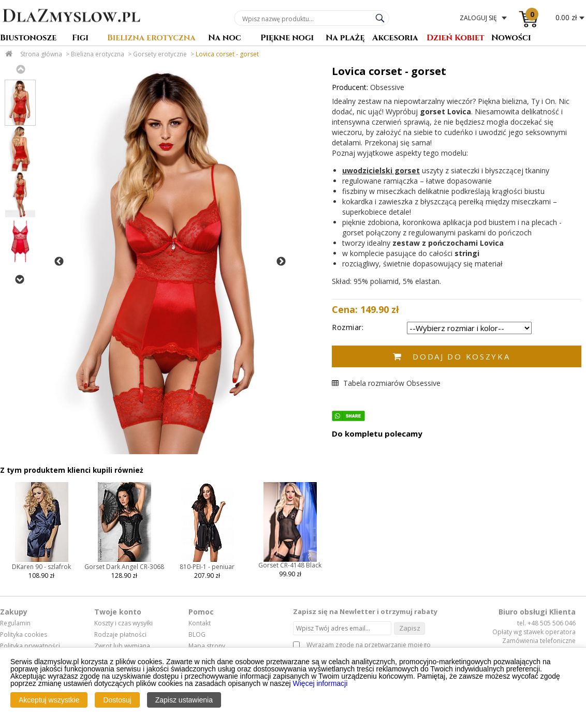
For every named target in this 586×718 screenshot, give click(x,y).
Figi (80, 38)
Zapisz (409, 628)
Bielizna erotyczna (151, 38)
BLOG (197, 635)
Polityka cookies (23, 635)
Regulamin (15, 623)
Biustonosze (28, 38)
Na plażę (345, 38)
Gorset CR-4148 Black (289, 565)
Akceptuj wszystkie (49, 700)
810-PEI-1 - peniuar (207, 566)
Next (19, 279)
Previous (20, 69)
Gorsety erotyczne (160, 54)
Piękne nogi (287, 38)
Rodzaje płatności (120, 635)
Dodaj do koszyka (461, 356)
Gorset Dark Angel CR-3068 (124, 566)
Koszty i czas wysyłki (123, 623)
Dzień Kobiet (456, 38)
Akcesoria (395, 38)
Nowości (511, 38)
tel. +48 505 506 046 (546, 623)
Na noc (224, 38)
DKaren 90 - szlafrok (41, 566)
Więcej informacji (320, 683)
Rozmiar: (347, 327)
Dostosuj (117, 700)
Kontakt (199, 623)
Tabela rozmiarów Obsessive (386, 383)
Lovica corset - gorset (227, 54)
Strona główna (41, 54)
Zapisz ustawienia (184, 700)
